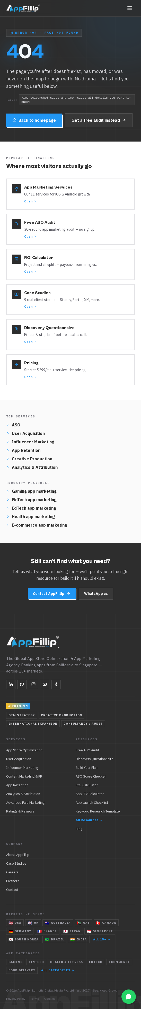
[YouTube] (44, 684)
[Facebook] (56, 684)
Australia (58, 923)
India (78, 939)
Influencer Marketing (30, 441)
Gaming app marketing (31, 491)
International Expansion (32, 723)
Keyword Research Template (98, 811)
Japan (72, 931)
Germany (19, 931)
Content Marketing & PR (24, 776)
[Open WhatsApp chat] (128, 996)
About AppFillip (17, 855)
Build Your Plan (87, 767)
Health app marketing (30, 516)
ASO (13, 424)
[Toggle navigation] (130, 8)
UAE (83, 923)
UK (33, 923)
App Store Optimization (24, 750)
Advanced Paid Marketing (25, 802)
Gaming (15, 962)
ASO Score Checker (91, 776)
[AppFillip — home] (23, 8)
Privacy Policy (15, 999)
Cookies (50, 999)
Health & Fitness (66, 962)
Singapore (100, 931)
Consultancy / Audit (83, 723)
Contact (12, 889)
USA (14, 923)
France (47, 931)
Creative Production (29, 458)
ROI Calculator (87, 785)
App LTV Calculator (90, 794)
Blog (79, 829)
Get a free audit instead (99, 121)
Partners (12, 881)
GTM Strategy (21, 715)
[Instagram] (33, 684)
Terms (34, 999)
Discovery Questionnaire (94, 759)
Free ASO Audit (87, 750)
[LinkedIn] (10, 684)
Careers (12, 872)
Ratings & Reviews (20, 811)
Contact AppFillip (51, 593)
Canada (106, 923)
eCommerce (119, 962)
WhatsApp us (96, 593)
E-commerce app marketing (36, 525)
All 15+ (102, 939)
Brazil (54, 939)
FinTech (36, 962)
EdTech (96, 962)
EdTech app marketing (31, 508)
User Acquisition (25, 433)
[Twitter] (22, 684)
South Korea (23, 939)
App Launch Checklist (92, 802)
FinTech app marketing (31, 499)
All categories (57, 970)
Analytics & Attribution (32, 467)
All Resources (89, 820)
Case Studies (16, 863)
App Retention (23, 450)
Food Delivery (21, 970)
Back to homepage (34, 121)
